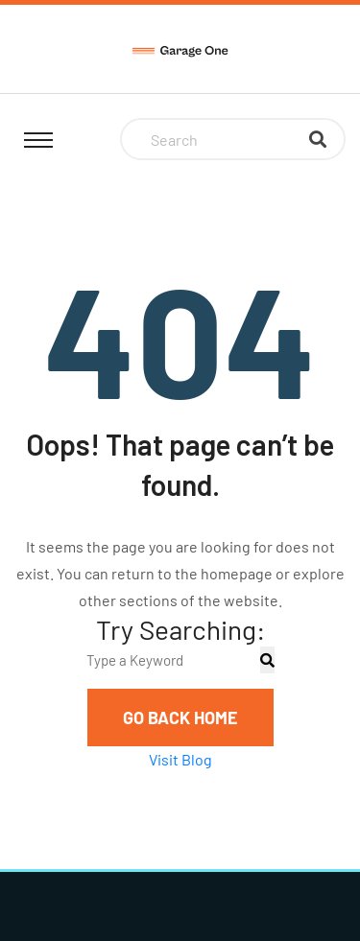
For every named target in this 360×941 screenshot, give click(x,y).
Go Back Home (180, 717)
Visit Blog (180, 759)
